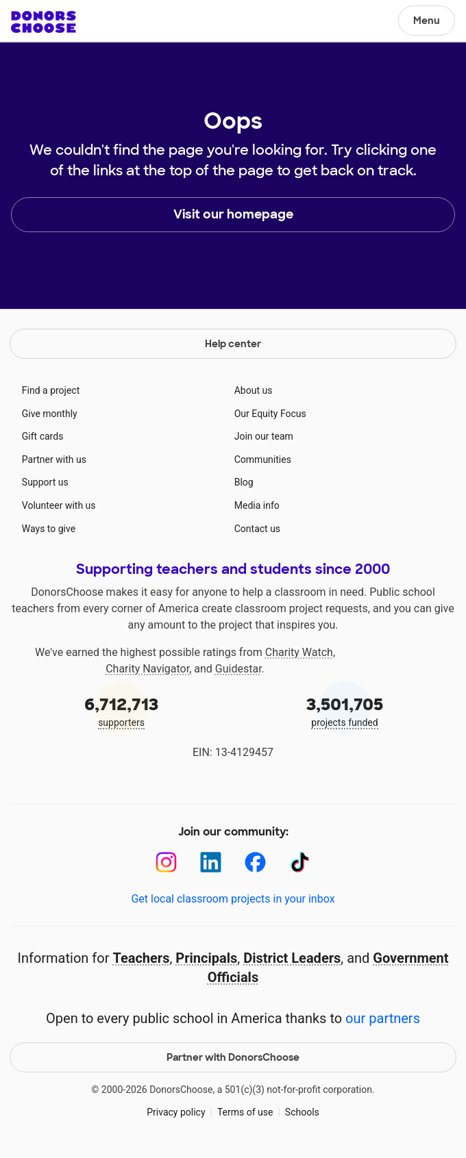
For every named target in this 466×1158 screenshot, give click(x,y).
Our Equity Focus (270, 413)
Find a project (50, 390)
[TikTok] (299, 862)
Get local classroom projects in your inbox (232, 898)
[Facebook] (255, 862)
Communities (262, 459)
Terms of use (245, 1112)
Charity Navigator (147, 668)
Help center (233, 344)
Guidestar (238, 668)
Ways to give (48, 528)
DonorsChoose (43, 22)
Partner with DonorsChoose (233, 1057)
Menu (426, 20)
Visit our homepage (233, 214)
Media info (257, 505)
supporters (121, 710)
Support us (45, 482)
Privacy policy (176, 1112)
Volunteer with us (59, 505)
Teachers (140, 958)
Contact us (257, 528)
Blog (244, 482)
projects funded (344, 710)
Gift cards (43, 436)
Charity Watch (299, 652)
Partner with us (54, 459)
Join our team (263, 436)
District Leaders (292, 958)
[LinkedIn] (210, 862)
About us (253, 390)
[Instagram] (166, 862)
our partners (382, 1018)
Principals (206, 958)
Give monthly (49, 413)
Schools (302, 1112)
